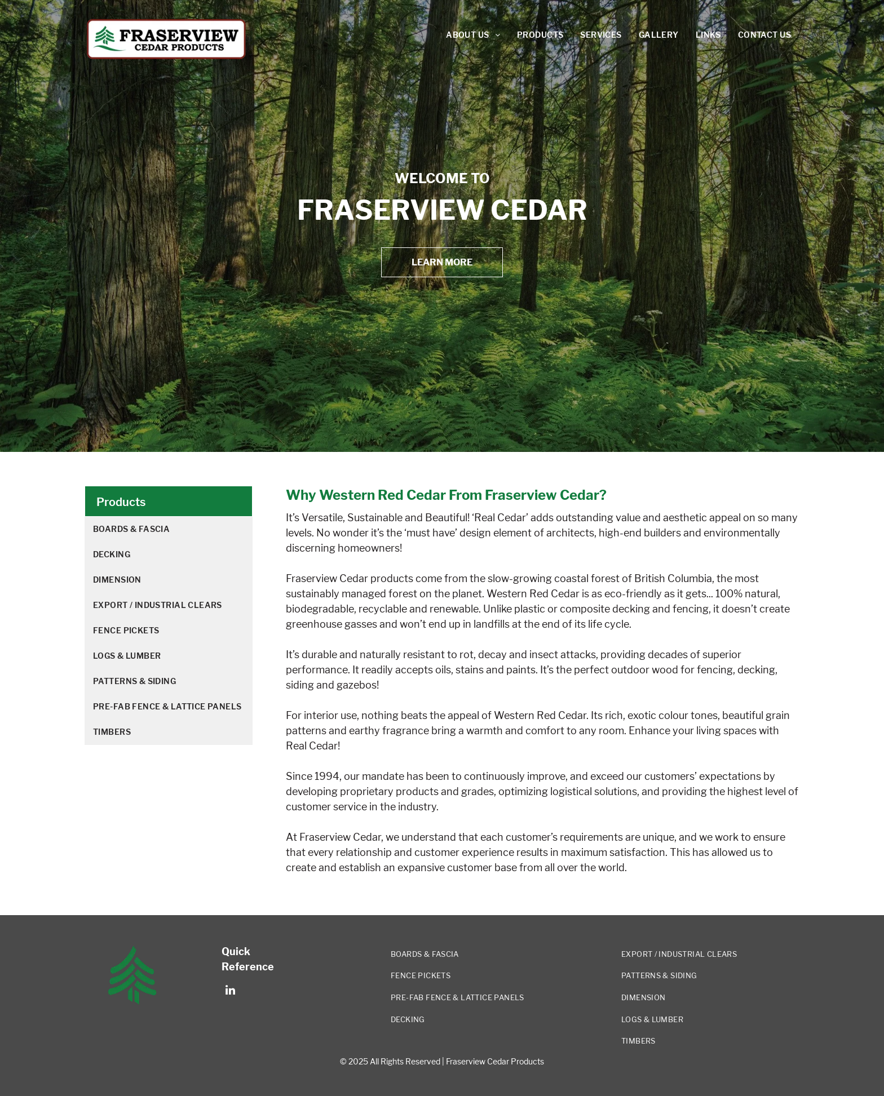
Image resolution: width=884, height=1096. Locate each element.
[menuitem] (473, 35)
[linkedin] (230, 991)
